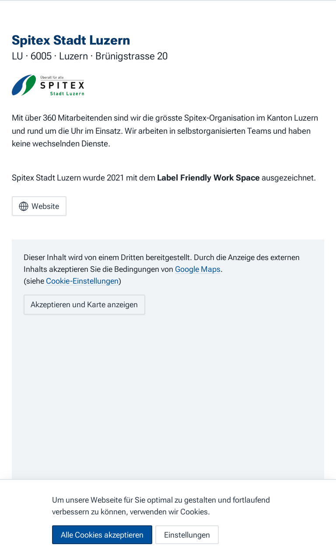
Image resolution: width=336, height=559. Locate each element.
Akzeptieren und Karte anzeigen (84, 304)
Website (39, 206)
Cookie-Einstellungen (82, 280)
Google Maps (197, 269)
